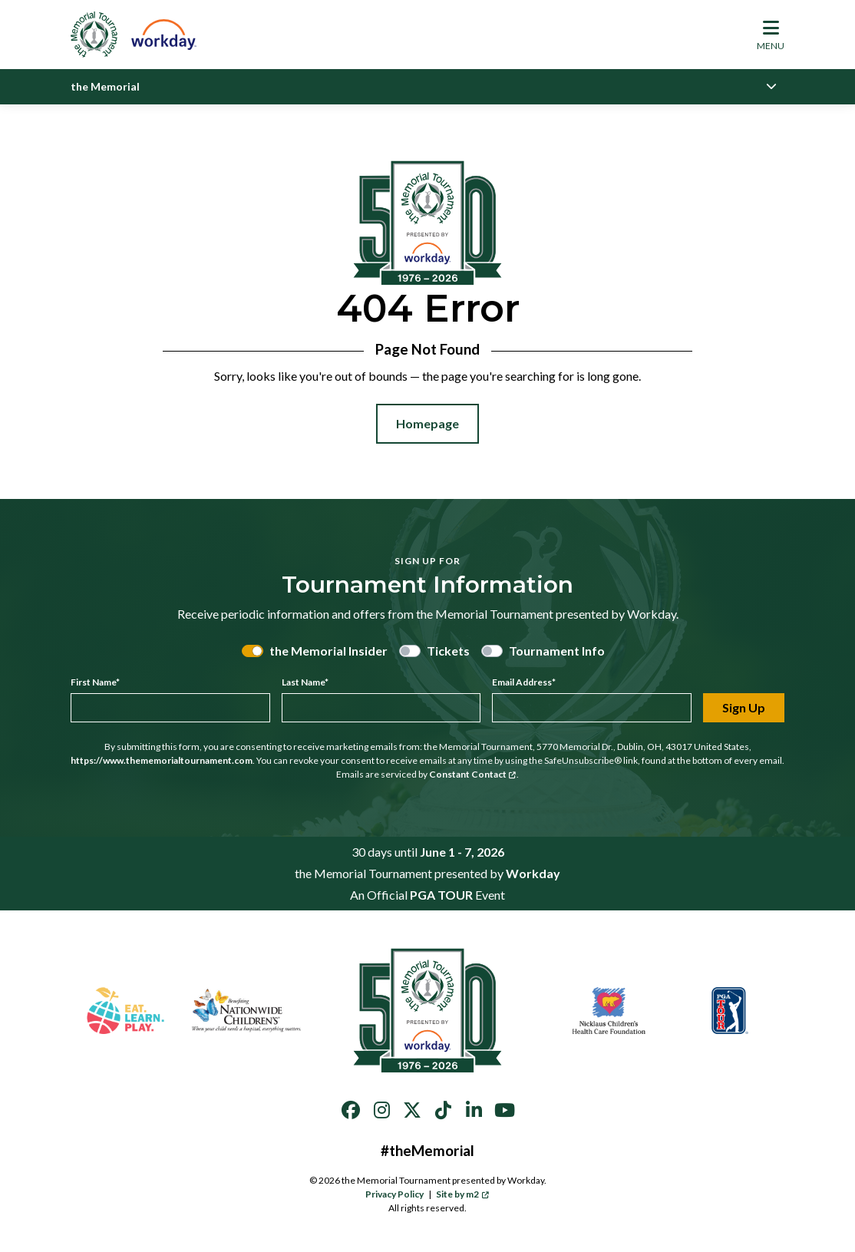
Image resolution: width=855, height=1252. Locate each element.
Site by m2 (462, 1194)
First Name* (95, 682)
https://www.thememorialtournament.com (162, 760)
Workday (533, 873)
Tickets (448, 650)
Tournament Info (557, 650)
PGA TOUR (441, 894)
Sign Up (743, 707)
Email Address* (524, 682)
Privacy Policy (394, 1194)
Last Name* (305, 682)
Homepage (427, 423)
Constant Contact (473, 774)
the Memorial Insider (328, 650)
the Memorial (105, 86)
